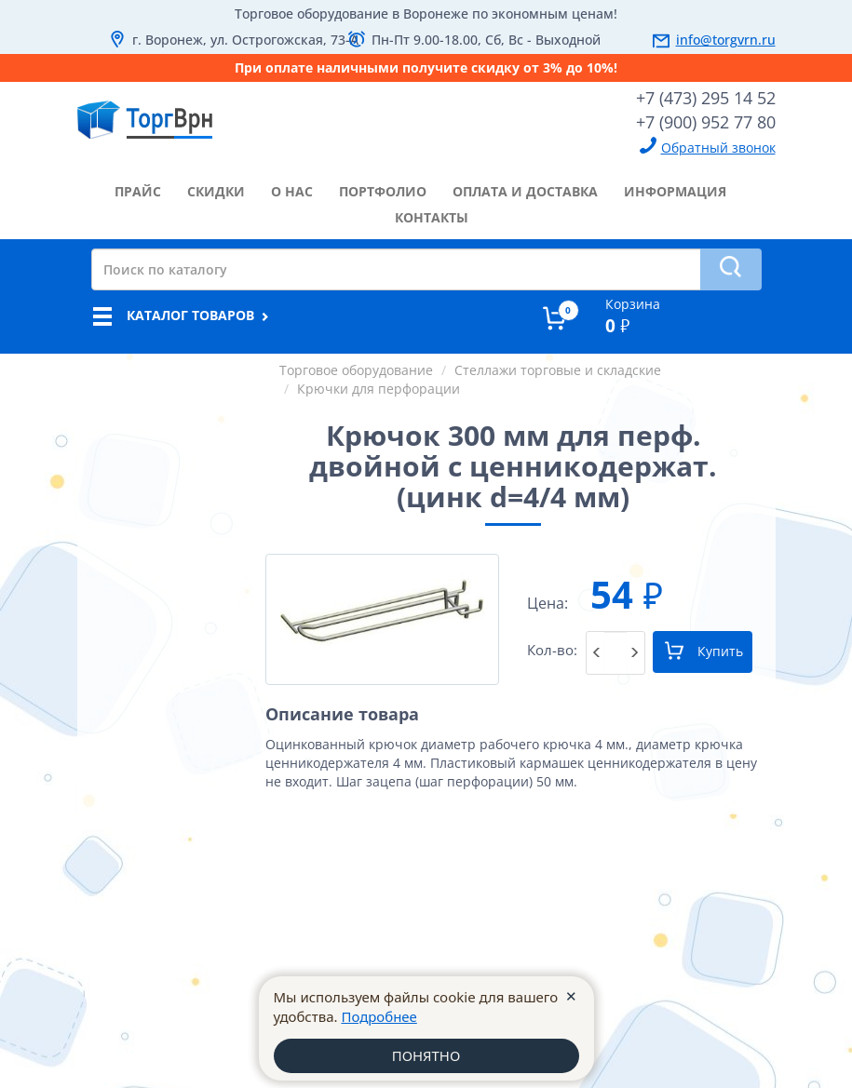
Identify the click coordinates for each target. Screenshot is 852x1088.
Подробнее (379, 1016)
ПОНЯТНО (425, 1055)
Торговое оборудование (356, 370)
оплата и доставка (525, 191)
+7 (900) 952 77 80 (706, 122)
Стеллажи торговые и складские (557, 370)
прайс (138, 191)
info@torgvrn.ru (726, 39)
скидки (216, 191)
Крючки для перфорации (378, 388)
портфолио (382, 191)
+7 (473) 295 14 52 (706, 98)
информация (675, 191)
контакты (431, 217)
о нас (292, 191)
